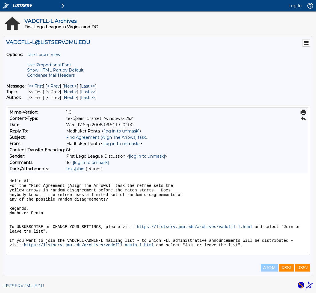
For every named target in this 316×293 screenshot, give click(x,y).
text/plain (75, 168)
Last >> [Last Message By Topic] (88, 91)
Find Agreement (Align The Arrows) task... (107, 137)
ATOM (269, 267)
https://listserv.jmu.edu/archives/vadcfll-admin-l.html (89, 245)
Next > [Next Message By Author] (70, 97)
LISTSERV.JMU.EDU (23, 285)
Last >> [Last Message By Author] (88, 97)
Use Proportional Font (49, 65)
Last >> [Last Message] (88, 86)
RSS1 (286, 267)
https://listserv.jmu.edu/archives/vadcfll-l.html (194, 227)
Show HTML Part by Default (55, 70)
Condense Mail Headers (51, 75)
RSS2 (302, 267)
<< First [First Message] (36, 86)
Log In (295, 5)
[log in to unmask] (121, 131)
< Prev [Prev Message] (53, 86)
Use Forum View (43, 54)
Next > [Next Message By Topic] (70, 91)
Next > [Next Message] (70, 86)
